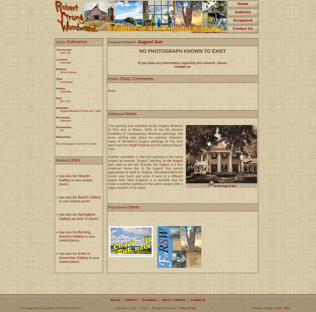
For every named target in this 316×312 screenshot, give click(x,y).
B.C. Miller (283, 308)
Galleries (243, 12)
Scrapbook (243, 20)
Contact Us (243, 28)
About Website (174, 300)
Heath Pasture (139, 145)
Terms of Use (187, 308)
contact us (183, 66)
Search (115, 300)
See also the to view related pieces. (75, 180)
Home (243, 4)
